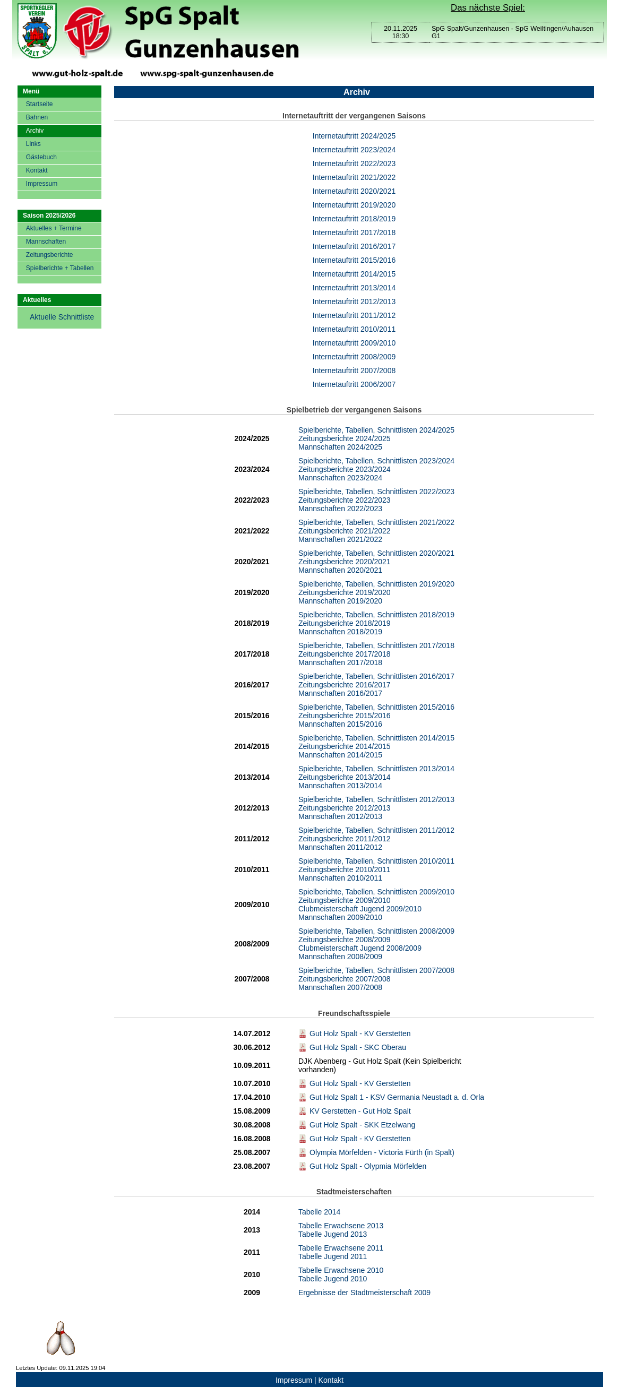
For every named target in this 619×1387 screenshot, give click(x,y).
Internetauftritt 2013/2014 (354, 287)
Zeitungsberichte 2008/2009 (344, 939)
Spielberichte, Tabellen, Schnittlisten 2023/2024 (376, 460)
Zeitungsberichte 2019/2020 (344, 592)
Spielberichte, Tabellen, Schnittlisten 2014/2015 (376, 738)
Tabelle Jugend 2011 (332, 1256)
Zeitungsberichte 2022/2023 (344, 500)
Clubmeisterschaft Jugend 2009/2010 (360, 908)
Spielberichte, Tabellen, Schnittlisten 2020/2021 (376, 553)
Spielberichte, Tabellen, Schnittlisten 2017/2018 (376, 645)
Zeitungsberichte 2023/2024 (344, 469)
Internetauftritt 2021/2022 (354, 177)
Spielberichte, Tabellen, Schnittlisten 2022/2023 (376, 491)
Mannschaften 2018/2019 (340, 631)
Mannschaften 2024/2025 (340, 447)
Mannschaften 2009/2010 (340, 917)
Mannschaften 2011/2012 (340, 847)
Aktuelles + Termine (54, 228)
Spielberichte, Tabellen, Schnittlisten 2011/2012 (376, 830)
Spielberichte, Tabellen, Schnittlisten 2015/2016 (376, 707)
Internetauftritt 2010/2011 (354, 329)
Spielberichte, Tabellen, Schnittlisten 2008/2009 (376, 931)
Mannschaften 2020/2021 (340, 570)
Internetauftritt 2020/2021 (354, 191)
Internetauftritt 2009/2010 (354, 343)
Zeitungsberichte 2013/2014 (344, 777)
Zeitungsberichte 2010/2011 (344, 869)
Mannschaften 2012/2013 (340, 816)
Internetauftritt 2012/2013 (354, 301)
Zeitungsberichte (49, 255)
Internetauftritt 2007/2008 (354, 370)
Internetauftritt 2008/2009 (354, 356)
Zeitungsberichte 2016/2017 (344, 684)
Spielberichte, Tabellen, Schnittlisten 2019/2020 (376, 584)
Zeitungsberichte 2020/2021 (344, 561)
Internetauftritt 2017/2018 (354, 232)
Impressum (41, 183)
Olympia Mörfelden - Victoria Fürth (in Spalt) (376, 1152)
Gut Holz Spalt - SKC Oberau (352, 1047)
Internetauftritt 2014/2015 (354, 274)
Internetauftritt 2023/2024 (354, 149)
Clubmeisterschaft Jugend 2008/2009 (360, 948)
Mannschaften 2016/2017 (340, 693)
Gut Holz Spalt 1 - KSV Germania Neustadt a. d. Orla (391, 1097)
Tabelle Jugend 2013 (332, 1234)
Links (33, 144)
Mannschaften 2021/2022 (340, 539)
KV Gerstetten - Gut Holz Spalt (354, 1111)
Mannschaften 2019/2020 (340, 601)
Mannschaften (46, 241)
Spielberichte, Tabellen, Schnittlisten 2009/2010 (376, 892)
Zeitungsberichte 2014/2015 (344, 746)
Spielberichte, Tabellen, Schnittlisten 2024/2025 (376, 430)
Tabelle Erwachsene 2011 (340, 1248)
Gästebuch (41, 157)
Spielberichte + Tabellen (60, 268)
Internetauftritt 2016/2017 (354, 246)
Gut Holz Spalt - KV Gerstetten (354, 1033)
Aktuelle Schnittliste (62, 317)
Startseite (39, 104)
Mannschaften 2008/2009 (340, 956)
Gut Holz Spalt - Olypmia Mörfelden (362, 1166)
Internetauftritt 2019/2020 (354, 205)
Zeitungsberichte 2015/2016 (344, 715)
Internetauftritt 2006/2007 (354, 384)
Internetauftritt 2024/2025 (354, 136)
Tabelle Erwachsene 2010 (340, 1270)
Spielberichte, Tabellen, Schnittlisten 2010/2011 (376, 861)
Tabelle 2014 (319, 1212)
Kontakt (37, 170)
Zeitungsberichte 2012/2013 (344, 808)
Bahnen (37, 117)
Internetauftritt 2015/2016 (354, 260)
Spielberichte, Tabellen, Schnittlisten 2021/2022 (376, 522)
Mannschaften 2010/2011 (340, 878)
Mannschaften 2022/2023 (340, 508)
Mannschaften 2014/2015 (340, 755)
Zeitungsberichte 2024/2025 (344, 438)
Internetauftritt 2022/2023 (354, 163)
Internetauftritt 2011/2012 (354, 315)
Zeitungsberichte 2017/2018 (344, 654)
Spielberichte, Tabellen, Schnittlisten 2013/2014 (376, 768)
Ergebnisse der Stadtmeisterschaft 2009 (364, 1292)
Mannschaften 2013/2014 (340, 785)
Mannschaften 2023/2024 (340, 477)
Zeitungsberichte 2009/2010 (344, 900)
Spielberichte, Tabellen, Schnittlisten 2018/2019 (376, 614)
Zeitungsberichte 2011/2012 (344, 838)
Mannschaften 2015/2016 (340, 724)
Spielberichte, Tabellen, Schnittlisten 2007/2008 (376, 970)
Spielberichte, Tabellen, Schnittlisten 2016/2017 (376, 676)
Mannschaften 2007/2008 (340, 987)
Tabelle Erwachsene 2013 (340, 1225)
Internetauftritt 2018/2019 (354, 218)
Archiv (35, 130)
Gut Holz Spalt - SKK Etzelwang (356, 1125)
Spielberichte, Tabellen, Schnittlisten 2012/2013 (376, 799)
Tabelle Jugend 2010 (332, 1278)
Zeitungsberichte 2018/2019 (344, 623)
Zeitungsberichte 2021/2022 (344, 531)
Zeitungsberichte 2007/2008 (344, 979)
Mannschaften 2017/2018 (340, 662)
